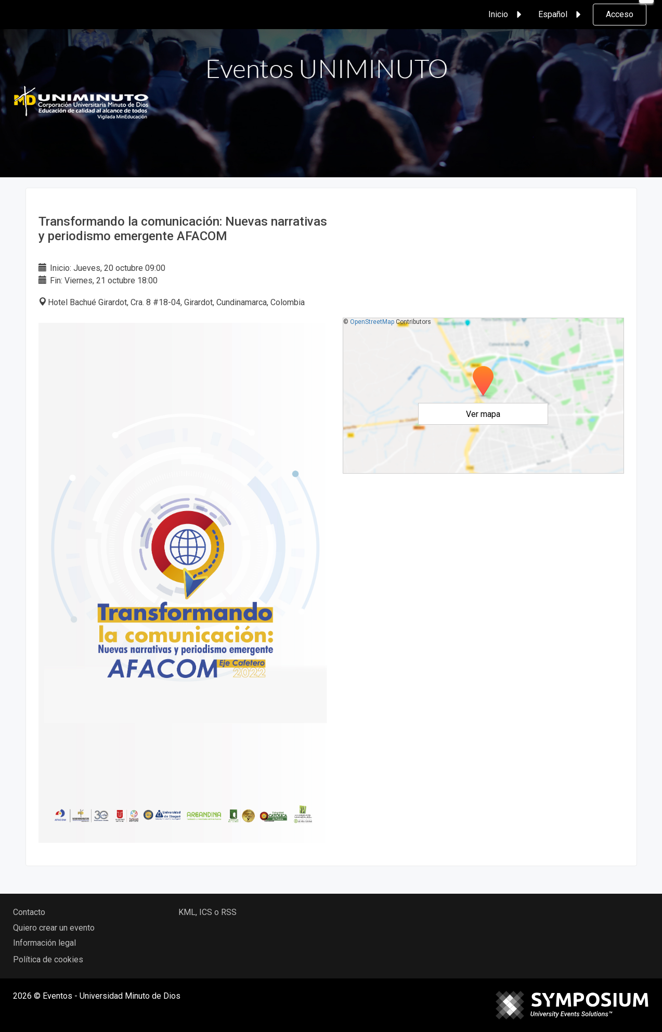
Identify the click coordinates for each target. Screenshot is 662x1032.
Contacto (29, 912)
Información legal (44, 943)
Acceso (619, 14)
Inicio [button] (506, 14)
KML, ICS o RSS (207, 912)
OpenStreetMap (372, 321)
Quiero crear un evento (54, 928)
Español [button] (561, 14)
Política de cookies (48, 959)
